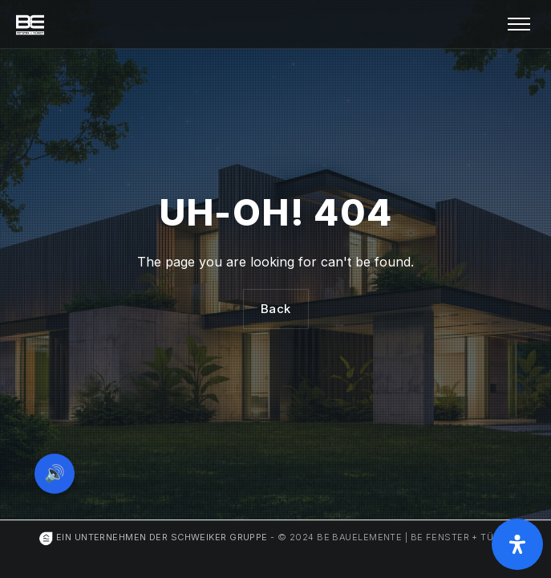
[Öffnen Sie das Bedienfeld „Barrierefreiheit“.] (517, 544)
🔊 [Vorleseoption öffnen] (54, 473)
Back (276, 308)
